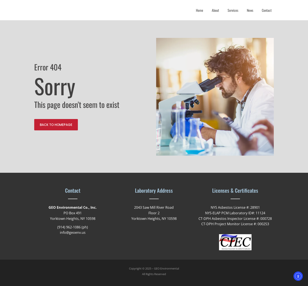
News (250, 10)
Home (199, 10)
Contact (267, 10)
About (215, 10)
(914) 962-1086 (69, 227)
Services (233, 10)
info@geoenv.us (73, 232)
